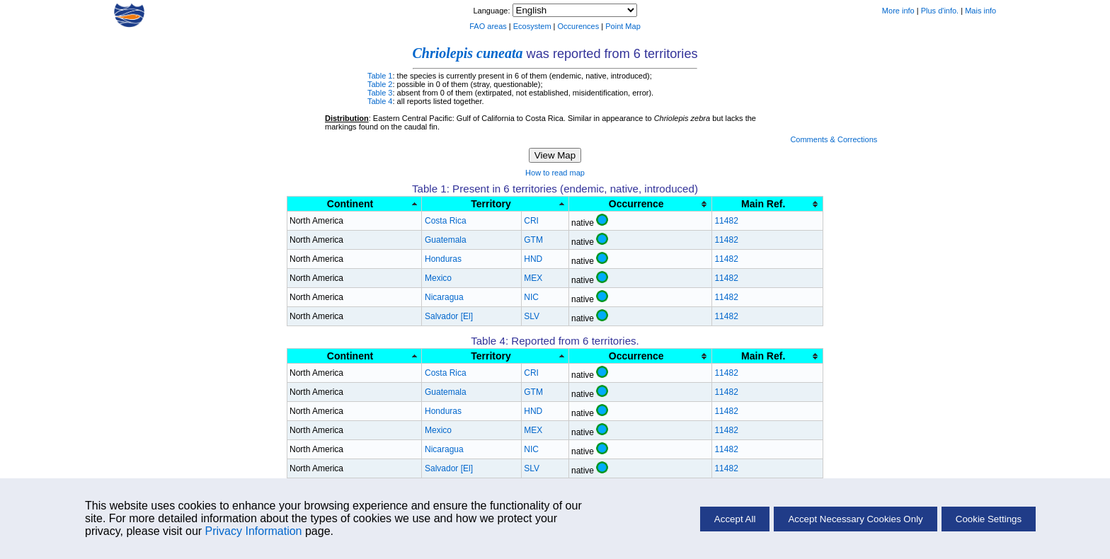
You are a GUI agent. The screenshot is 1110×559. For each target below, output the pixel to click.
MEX (533, 278)
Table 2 (379, 84)
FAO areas (488, 26)
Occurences (579, 26)
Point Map (623, 26)
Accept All (735, 519)
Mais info (980, 10)
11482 (726, 221)
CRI (531, 221)
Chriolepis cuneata (467, 53)
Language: (492, 10)
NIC (531, 297)
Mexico (438, 278)
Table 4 (379, 101)
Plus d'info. (940, 10)
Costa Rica (446, 221)
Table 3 (379, 92)
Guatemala (446, 240)
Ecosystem (532, 26)
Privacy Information (253, 531)
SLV (531, 316)
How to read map (555, 172)
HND (533, 259)
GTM (533, 240)
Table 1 (379, 75)
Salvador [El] (449, 316)
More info (898, 10)
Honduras (443, 259)
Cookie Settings (989, 519)
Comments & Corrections (833, 139)
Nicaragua (444, 297)
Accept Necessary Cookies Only (855, 519)
